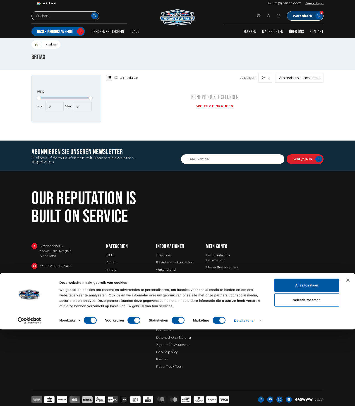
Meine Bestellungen (222, 267)
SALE (135, 31)
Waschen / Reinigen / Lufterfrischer (122, 291)
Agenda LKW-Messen (173, 345)
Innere (111, 269)
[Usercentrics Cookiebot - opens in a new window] (29, 397)
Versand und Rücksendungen (169, 272)
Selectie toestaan (307, 376)
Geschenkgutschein (108, 31)
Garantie (162, 282)
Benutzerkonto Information (218, 257)
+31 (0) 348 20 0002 (284, 3)
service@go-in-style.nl (57, 286)
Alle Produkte (216, 289)
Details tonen (244, 397)
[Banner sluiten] (348, 356)
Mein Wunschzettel (221, 274)
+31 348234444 (51, 276)
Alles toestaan (306, 361)
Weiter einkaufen (214, 106)
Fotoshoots (165, 303)
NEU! (110, 255)
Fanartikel (113, 301)
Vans (110, 308)
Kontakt (317, 31)
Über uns (296, 31)
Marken (250, 31)
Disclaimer (164, 330)
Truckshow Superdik (172, 289)
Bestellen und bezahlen (174, 262)
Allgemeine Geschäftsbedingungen (174, 320)
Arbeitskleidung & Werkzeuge (120, 279)
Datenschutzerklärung (173, 337)
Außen (111, 262)
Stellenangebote (169, 311)
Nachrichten (272, 31)
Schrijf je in (307, 159)
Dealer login (314, 3)
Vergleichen (215, 282)
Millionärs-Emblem (171, 296)
